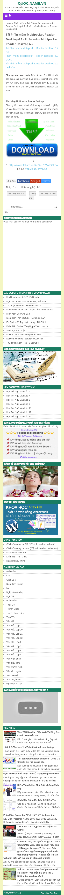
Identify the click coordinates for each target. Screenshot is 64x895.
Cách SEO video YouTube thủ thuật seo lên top (29, 747)
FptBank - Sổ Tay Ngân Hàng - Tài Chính (26, 322)
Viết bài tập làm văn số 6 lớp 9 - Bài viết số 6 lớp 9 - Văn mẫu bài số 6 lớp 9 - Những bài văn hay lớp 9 (37, 872)
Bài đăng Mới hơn (16, 193)
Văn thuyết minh (14, 679)
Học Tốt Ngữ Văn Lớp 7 (18, 395)
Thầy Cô (10, 604)
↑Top (42, 893)
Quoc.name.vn (32, 3)
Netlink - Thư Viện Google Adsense (23, 334)
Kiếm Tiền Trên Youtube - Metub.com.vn (25, 318)
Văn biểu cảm (13, 663)
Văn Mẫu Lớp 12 (14, 638)
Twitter (46, 181)
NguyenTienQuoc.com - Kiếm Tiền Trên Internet (29, 309)
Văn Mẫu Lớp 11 (14, 634)
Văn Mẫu (10, 621)
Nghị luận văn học (15, 592)
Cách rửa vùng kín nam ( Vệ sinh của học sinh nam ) (32, 548)
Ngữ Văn (10, 596)
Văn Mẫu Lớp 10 (14, 629)
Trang (56, 893)
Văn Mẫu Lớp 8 (14, 650)
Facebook (23, 181)
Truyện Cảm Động (15, 613)
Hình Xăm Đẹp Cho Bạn (18, 313)
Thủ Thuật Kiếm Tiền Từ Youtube (22, 343)
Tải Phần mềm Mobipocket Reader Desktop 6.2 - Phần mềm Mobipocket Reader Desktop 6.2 (32, 39)
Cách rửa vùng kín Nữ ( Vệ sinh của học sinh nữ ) (30, 544)
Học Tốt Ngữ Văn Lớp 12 (18, 416)
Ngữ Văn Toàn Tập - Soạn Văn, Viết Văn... (27, 301)
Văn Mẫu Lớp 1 (14, 625)
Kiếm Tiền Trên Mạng (16, 556)
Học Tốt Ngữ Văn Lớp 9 (18, 404)
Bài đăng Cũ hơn (48, 193)
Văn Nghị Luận (13, 658)
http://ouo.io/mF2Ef (36, 168)
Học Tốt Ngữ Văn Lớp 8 (18, 400)
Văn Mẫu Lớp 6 (14, 642)
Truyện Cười (12, 609)
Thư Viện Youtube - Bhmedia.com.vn (24, 305)
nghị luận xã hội (14, 683)
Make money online (15, 561)
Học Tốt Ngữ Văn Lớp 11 (18, 412)
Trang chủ (32, 195)
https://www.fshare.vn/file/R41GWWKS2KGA (33, 165)
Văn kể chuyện (13, 671)
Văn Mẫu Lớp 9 (14, 654)
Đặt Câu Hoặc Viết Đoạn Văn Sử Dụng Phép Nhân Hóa (31, 773)
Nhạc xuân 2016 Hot (16, 552)
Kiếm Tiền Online (14, 584)
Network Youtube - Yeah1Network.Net (24, 338)
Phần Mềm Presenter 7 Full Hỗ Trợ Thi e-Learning (29, 815)
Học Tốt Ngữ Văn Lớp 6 (18, 391)
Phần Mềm (11, 600)
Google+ (35, 181)
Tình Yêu (10, 617)
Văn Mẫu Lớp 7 (14, 646)
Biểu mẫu (11, 571)
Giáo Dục (11, 580)
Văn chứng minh (14, 667)
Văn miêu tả (12, 675)
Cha (8, 575)
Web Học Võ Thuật (15, 330)
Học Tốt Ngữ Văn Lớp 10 (18, 408)
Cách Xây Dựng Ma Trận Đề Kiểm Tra (36, 800)
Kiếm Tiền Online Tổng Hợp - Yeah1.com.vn (27, 326)
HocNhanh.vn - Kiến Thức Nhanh (22, 297)
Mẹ (8, 588)
